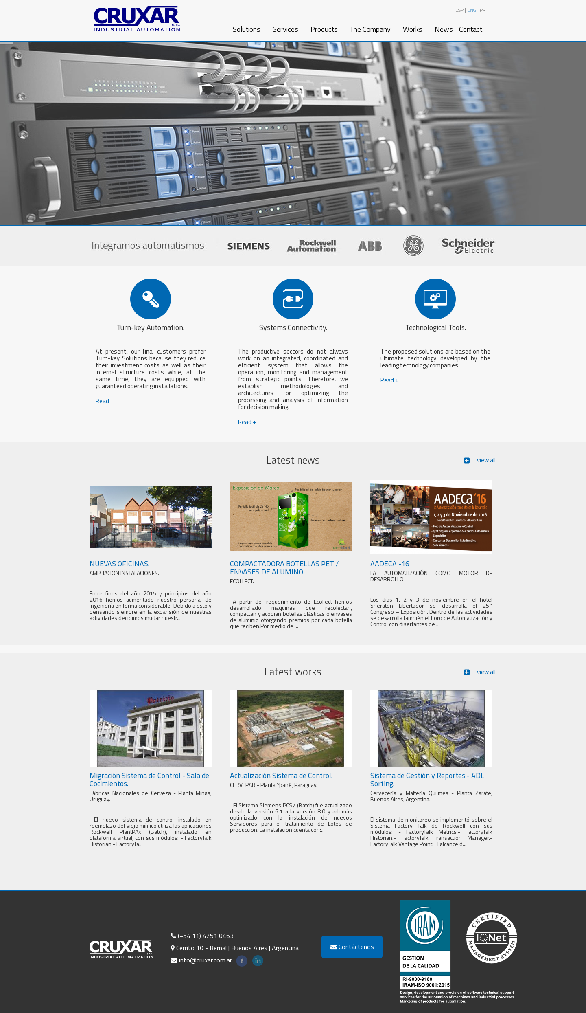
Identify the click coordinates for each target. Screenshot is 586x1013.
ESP (459, 10)
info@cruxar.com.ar (201, 960)
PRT (484, 10)
